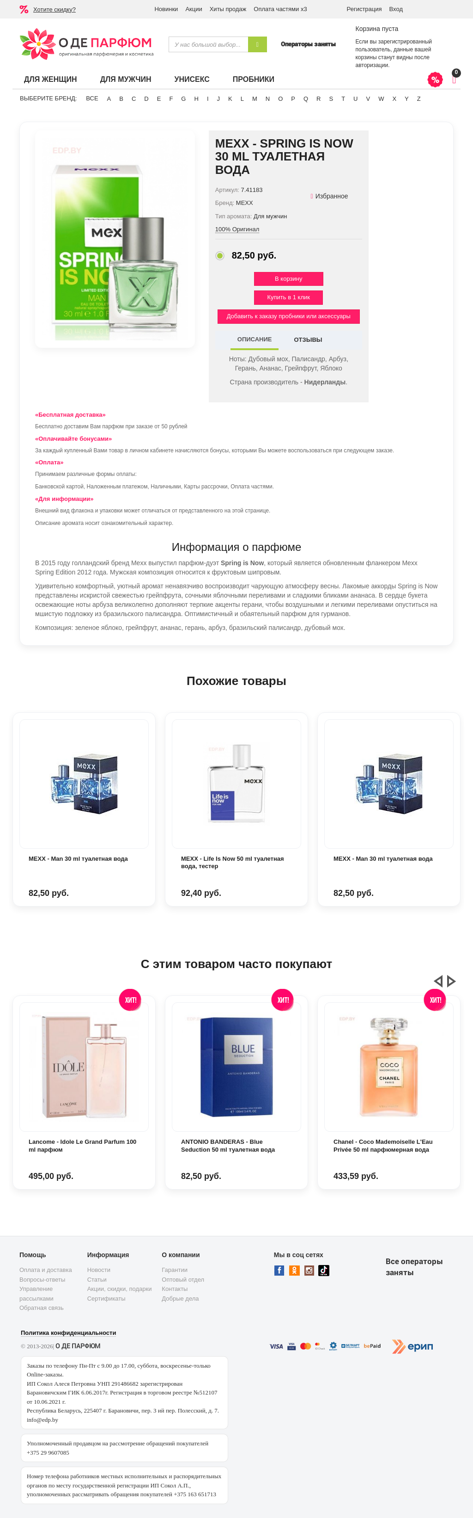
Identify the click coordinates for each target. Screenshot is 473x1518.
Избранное (329, 196)
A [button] (109, 98)
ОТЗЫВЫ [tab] (308, 339)
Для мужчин (126, 79)
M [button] (254, 98)
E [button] (159, 98)
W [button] (381, 98)
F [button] (171, 98)
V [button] (368, 98)
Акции (193, 9)
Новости (98, 1269)
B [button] (121, 98)
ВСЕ (92, 98)
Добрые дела (180, 1298)
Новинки (166, 9)
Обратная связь (41, 1307)
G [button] (183, 98)
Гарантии (175, 1269)
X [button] (394, 98)
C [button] (134, 98)
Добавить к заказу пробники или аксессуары (289, 316)
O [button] (280, 98)
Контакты (175, 1288)
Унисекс (191, 79)
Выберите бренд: (48, 98)
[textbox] (208, 44)
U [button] (355, 98)
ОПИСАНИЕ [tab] (254, 339)
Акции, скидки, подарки (119, 1288)
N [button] (268, 98)
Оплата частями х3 (280, 9)
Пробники (253, 79)
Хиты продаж (228, 9)
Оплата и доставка (45, 1269)
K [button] (230, 98)
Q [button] (305, 98)
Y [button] (407, 98)
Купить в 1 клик (288, 297)
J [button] (218, 98)
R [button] (318, 98)
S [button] (331, 98)
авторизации (371, 65)
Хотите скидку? (54, 9)
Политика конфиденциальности (68, 1332)
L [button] (242, 98)
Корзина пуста (376, 28)
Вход (396, 9)
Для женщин (50, 79)
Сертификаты (106, 1298)
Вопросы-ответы (42, 1279)
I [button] (208, 98)
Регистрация (364, 9)
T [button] (343, 98)
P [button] (293, 98)
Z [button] (419, 98)
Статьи (97, 1279)
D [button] (146, 98)
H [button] (196, 98)
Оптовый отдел (183, 1279)
